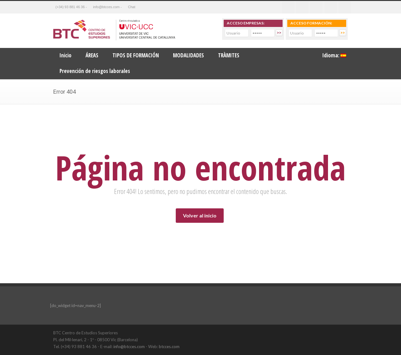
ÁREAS (92, 55)
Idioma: (334, 55)
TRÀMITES (228, 55)
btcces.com (169, 346)
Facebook (288, 7)
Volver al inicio (199, 215)
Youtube (330, 7)
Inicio (65, 55)
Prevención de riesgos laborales (95, 71)
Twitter (302, 7)
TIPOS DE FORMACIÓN (135, 55)
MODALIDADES (188, 55)
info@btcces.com (129, 346)
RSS (344, 7)
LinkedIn (329, 332)
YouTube (341, 332)
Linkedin (316, 7)
